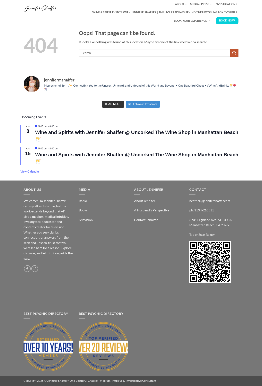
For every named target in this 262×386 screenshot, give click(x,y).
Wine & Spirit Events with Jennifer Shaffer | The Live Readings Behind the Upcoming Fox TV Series (164, 12)
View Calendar (29, 171)
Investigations (226, 4)
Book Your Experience (192, 21)
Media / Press (201, 4)
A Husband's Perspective (151, 210)
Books (83, 210)
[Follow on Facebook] (27, 268)
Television (86, 220)
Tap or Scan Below (202, 234)
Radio (83, 201)
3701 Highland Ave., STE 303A (210, 220)
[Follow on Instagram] (34, 268)
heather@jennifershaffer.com (209, 201)
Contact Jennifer (146, 220)
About (181, 4)
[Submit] (234, 53)
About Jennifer (144, 201)
